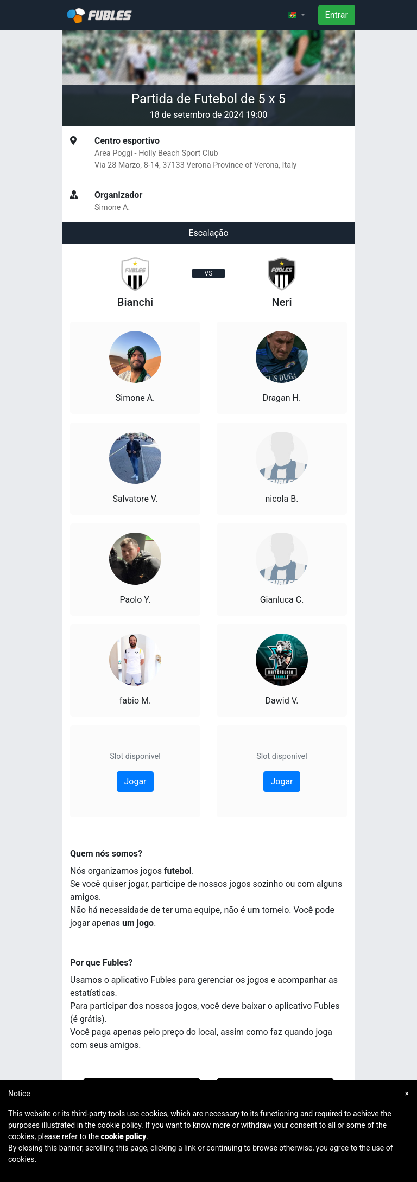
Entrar (336, 15)
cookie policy (124, 1136)
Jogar (135, 781)
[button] (296, 15)
